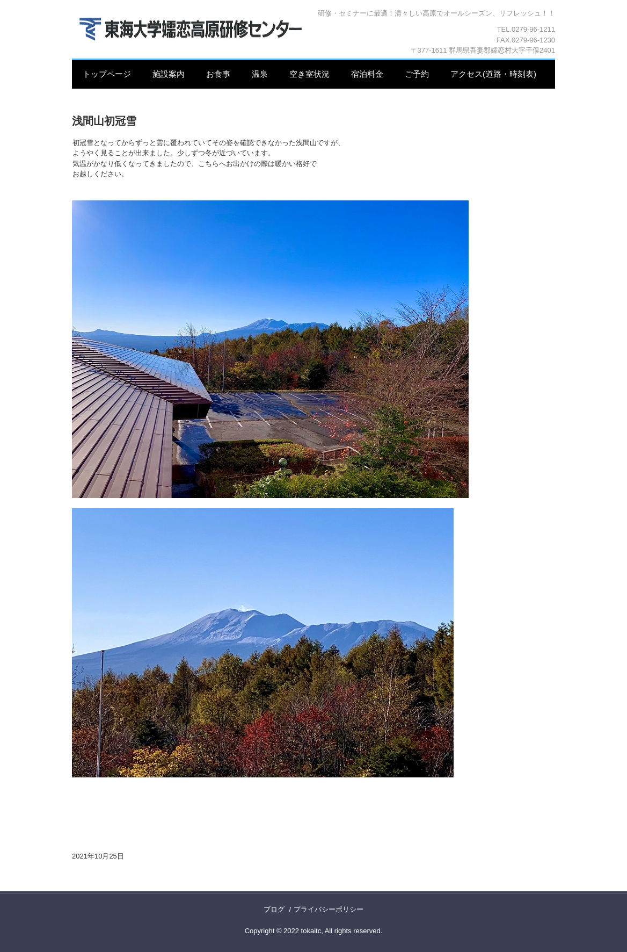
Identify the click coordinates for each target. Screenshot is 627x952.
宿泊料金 (367, 73)
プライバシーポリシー (328, 909)
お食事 (218, 73)
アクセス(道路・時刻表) (493, 73)
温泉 (260, 73)
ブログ (274, 909)
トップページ (107, 73)
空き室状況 (309, 73)
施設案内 (168, 73)
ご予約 (417, 73)
